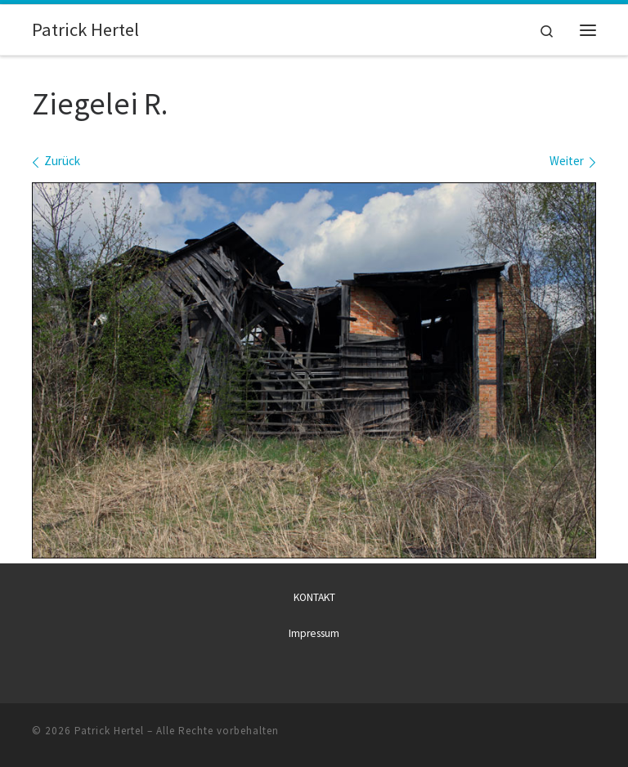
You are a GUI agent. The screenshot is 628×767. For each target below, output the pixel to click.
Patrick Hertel (109, 731)
